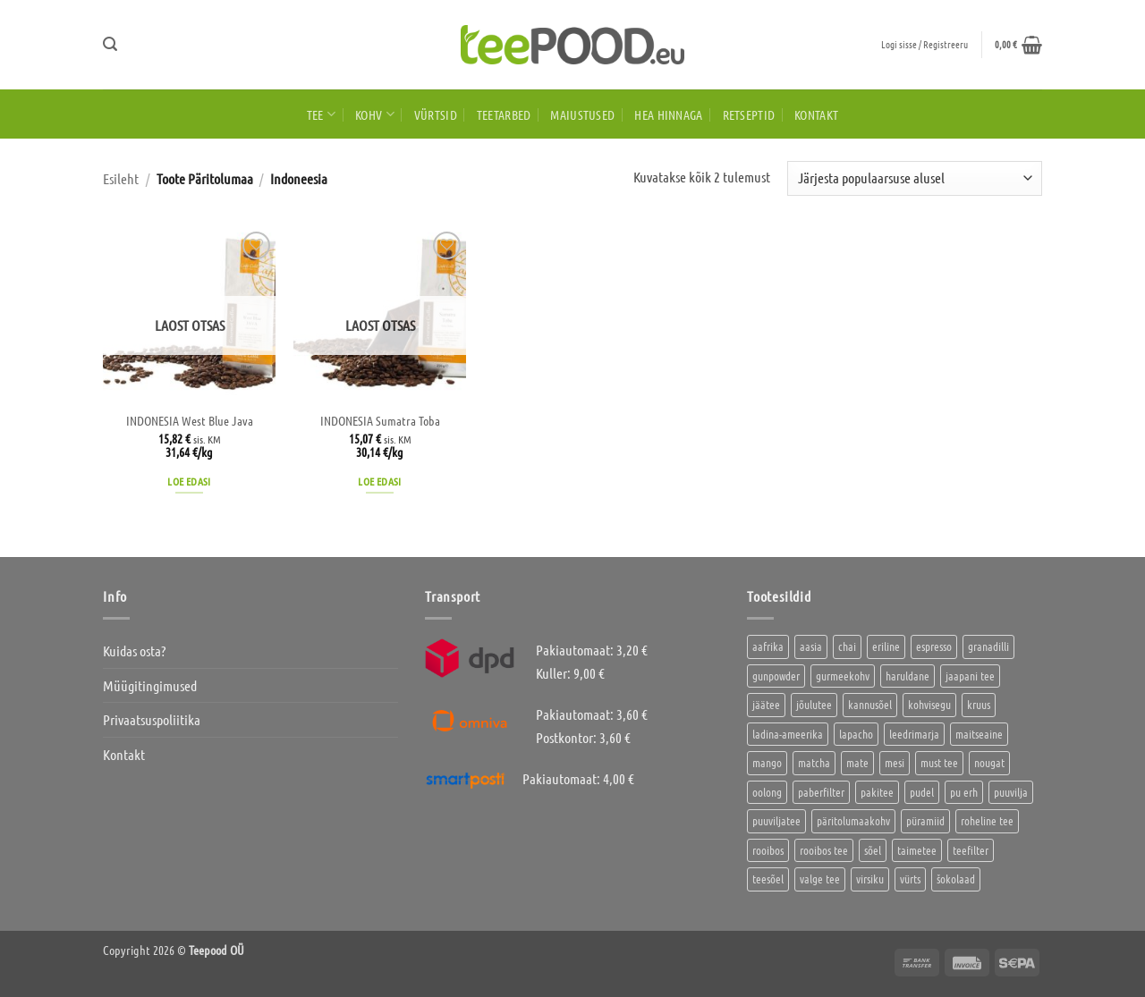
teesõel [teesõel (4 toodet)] (768, 878)
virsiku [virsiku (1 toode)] (870, 878)
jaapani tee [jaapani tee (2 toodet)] (970, 675)
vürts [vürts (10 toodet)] (910, 878)
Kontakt (816, 114)
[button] (110, 44)
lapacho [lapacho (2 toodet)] (856, 733)
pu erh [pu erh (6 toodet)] (964, 791)
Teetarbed (504, 114)
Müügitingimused (150, 685)
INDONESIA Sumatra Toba (380, 420)
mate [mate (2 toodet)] (857, 762)
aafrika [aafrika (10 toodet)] (768, 646)
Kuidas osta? (134, 650)
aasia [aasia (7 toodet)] (811, 646)
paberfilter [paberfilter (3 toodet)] (821, 791)
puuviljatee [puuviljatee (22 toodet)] (776, 820)
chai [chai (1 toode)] (847, 646)
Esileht (121, 178)
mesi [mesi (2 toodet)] (894, 762)
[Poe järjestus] (914, 178)
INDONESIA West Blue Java (189, 420)
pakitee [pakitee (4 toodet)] (877, 791)
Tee (321, 114)
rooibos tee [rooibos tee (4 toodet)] (824, 850)
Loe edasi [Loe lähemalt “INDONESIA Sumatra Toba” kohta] (379, 481)
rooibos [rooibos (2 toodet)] (768, 850)
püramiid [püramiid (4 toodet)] (925, 820)
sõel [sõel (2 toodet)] (872, 850)
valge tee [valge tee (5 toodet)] (820, 878)
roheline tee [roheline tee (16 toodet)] (987, 820)
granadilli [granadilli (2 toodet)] (988, 646)
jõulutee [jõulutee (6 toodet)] (814, 704)
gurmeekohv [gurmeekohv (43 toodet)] (842, 675)
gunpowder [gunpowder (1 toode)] (776, 675)
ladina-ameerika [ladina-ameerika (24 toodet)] (787, 733)
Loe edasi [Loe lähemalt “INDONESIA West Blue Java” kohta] (188, 481)
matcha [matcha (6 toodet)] (814, 762)
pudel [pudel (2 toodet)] (922, 791)
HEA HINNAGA (668, 114)
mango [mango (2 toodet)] (767, 762)
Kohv (374, 114)
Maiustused (582, 114)
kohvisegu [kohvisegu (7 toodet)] (929, 704)
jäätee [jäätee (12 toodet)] (766, 704)
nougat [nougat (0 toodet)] (989, 762)
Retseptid (749, 114)
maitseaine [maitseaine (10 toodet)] (979, 733)
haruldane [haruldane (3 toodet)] (907, 675)
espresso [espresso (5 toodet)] (934, 646)
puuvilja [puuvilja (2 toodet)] (1011, 791)
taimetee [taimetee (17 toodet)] (917, 850)
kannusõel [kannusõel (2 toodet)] (870, 704)
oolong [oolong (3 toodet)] (767, 791)
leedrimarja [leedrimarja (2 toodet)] (914, 733)
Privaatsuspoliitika (151, 719)
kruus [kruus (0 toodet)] (978, 704)
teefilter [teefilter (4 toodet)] (970, 850)
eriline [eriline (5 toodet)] (886, 646)
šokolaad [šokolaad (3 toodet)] (956, 878)
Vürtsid (435, 114)
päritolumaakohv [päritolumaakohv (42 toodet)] (853, 820)
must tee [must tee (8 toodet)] (939, 762)
